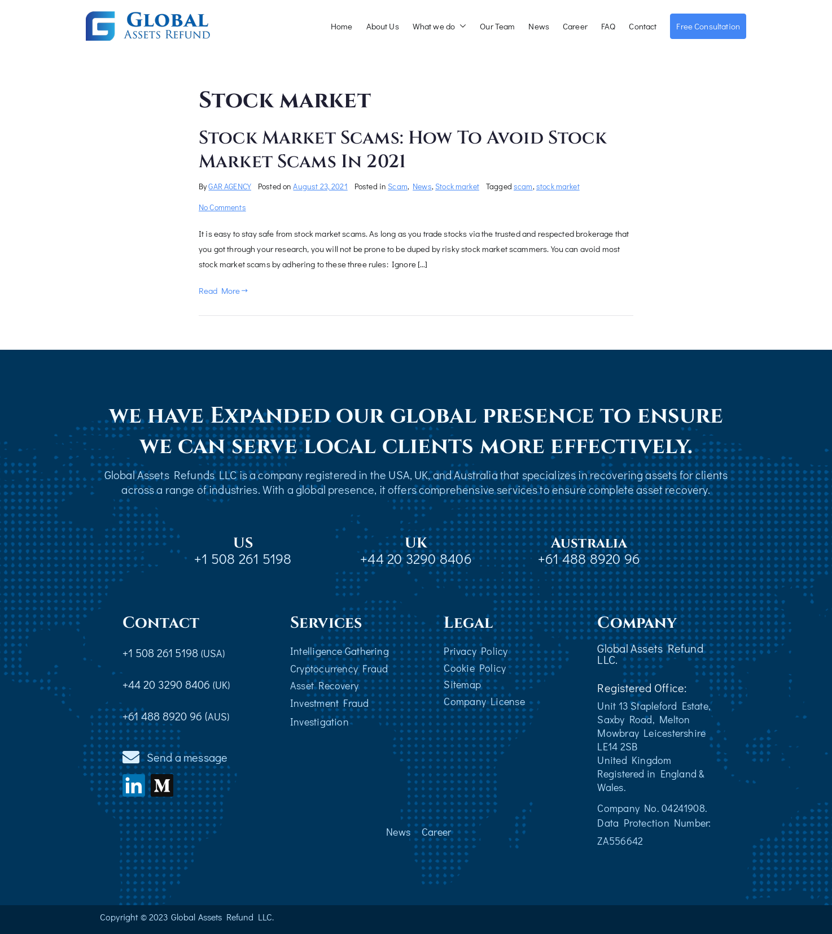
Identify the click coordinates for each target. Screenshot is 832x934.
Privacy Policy (475, 651)
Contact (642, 26)
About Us (382, 26)
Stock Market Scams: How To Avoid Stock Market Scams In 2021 (403, 150)
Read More (223, 290)
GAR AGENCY (229, 186)
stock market (558, 186)
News (538, 26)
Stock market (457, 186)
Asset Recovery (324, 685)
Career (575, 26)
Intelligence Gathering (339, 651)
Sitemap (462, 684)
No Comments (222, 207)
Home (342, 26)
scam (523, 186)
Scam (398, 186)
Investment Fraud (329, 703)
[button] (460, 26)
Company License (484, 701)
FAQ (608, 26)
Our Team (497, 26)
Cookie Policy (475, 668)
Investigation (319, 721)
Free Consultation (708, 26)
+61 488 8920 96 (589, 558)
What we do (440, 26)
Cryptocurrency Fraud (339, 668)
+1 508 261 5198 (242, 558)
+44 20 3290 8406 (416, 558)
